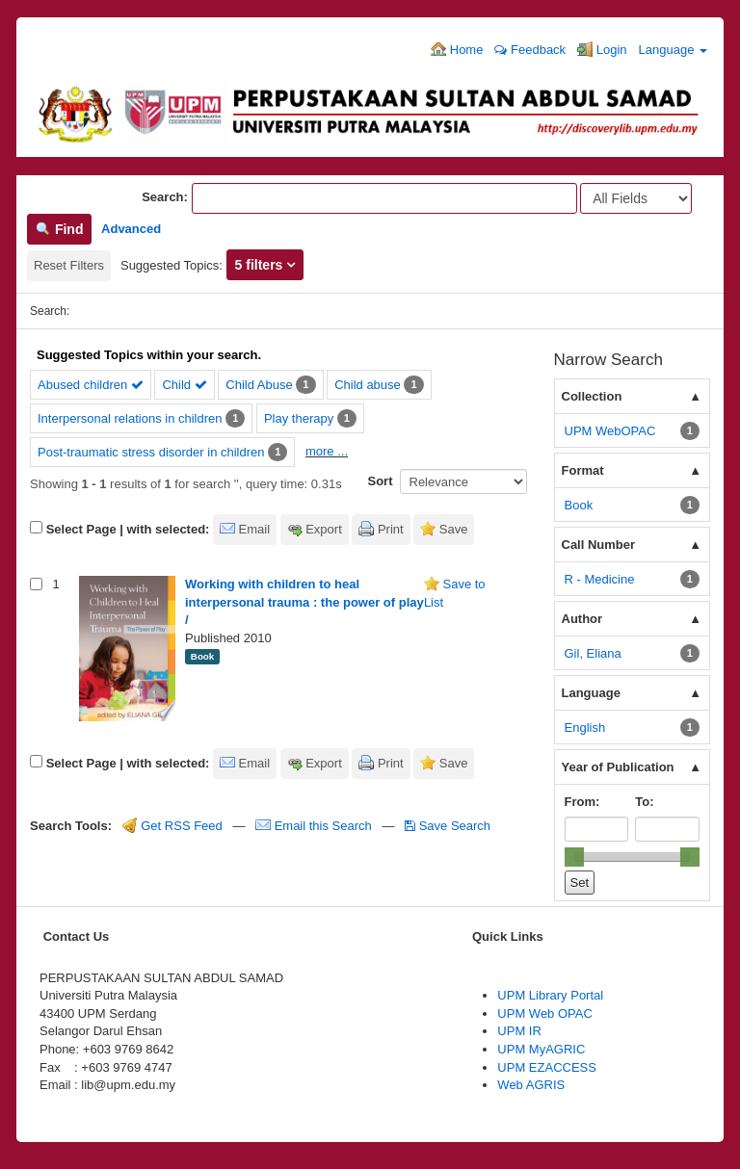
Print (391, 529)
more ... (326, 451)
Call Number (599, 544)
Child (184, 384)
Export (323, 529)
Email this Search (315, 825)
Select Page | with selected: (128, 529)
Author (582, 618)
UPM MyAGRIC (541, 1049)
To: (644, 801)
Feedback (530, 49)
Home (457, 49)
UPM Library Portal (550, 995)
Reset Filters (69, 265)
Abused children (91, 384)
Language (673, 49)
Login (601, 49)
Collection (592, 396)
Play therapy (298, 418)
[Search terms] (384, 198)
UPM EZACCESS (546, 1067)
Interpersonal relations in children (130, 418)
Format (583, 470)
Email (255, 529)
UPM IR (519, 1031)
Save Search (447, 825)
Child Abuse (258, 384)
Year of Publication (618, 767)
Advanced (131, 228)
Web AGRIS (531, 1085)
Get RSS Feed (172, 825)
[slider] (574, 857)
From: (582, 801)
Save (453, 529)
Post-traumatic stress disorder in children (151, 453)
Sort (380, 481)
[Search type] (636, 198)
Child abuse (367, 384)
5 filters (261, 265)
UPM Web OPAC (544, 1013)
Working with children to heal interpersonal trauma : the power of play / (304, 602)
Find (59, 229)
